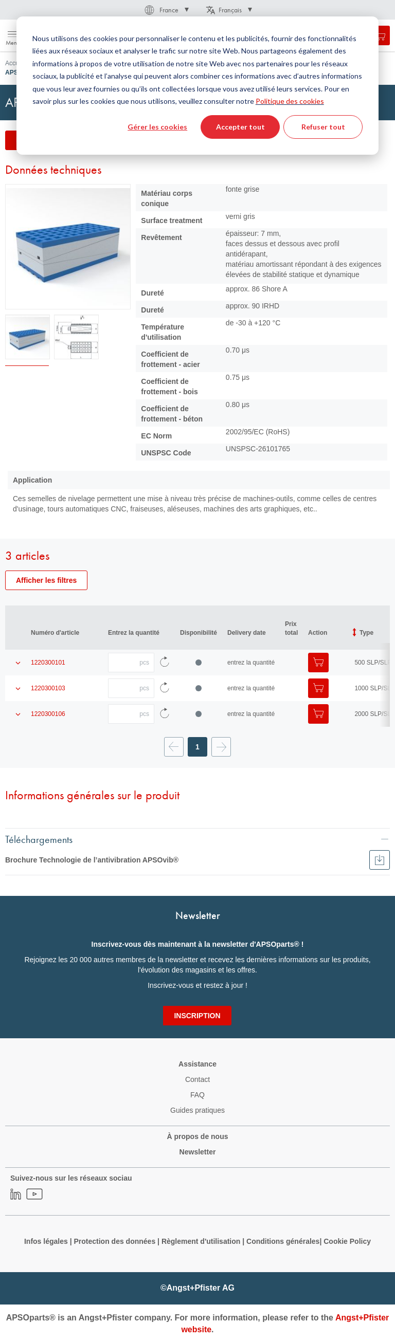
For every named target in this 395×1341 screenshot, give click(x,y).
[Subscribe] (197, 1015)
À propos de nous (197, 1136)
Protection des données (114, 1241)
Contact (197, 1079)
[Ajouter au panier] (318, 662)
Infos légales (46, 1241)
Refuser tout (323, 126)
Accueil (15, 63)
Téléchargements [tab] (39, 839)
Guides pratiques (197, 1110)
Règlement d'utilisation (200, 1241)
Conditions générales (282, 1241)
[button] (166, 10)
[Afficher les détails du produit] (18, 662)
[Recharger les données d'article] (164, 662)
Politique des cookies (290, 101)
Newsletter (197, 1152)
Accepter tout (240, 126)
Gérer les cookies (157, 126)
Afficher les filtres (46, 580)
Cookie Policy (347, 1241)
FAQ (197, 1095)
